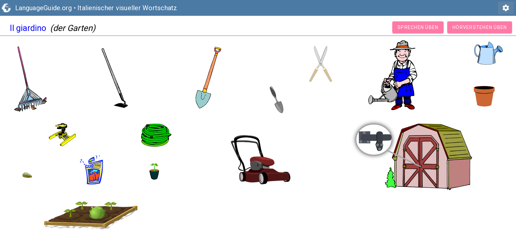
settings (506, 8)
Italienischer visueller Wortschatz (127, 8)
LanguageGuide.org (43, 8)
